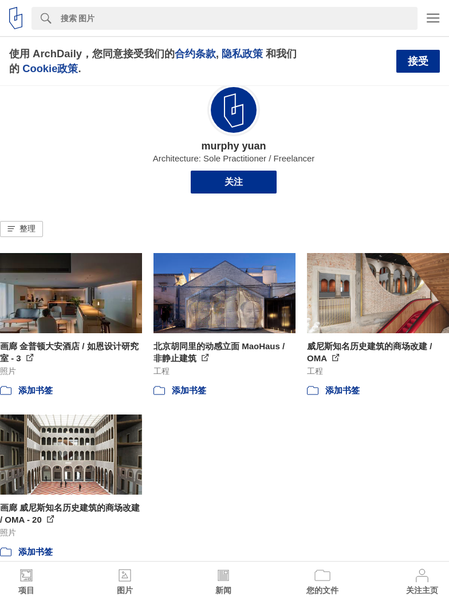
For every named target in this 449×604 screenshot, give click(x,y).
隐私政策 (242, 54)
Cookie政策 (50, 68)
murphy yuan (233, 146)
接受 (418, 61)
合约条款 (195, 54)
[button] (21, 229)
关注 (233, 182)
